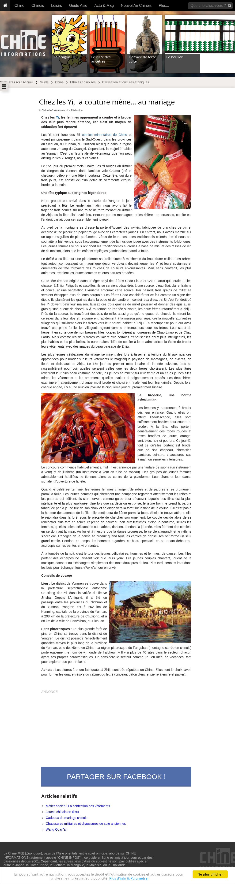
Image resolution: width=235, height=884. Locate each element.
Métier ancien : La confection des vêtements (78, 806)
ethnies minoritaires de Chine (104, 135)
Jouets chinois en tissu (62, 812)
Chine (19, 5)
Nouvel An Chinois (136, 5)
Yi (57, 117)
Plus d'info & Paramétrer (129, 878)
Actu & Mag (104, 5)
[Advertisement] (116, 727)
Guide (44, 82)
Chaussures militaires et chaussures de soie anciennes (86, 823)
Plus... (164, 5)
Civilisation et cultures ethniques (125, 82)
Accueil (28, 82)
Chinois (37, 5)
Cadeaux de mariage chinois (66, 818)
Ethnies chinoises (83, 82)
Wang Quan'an (56, 829)
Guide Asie (78, 5)
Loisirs (56, 5)
